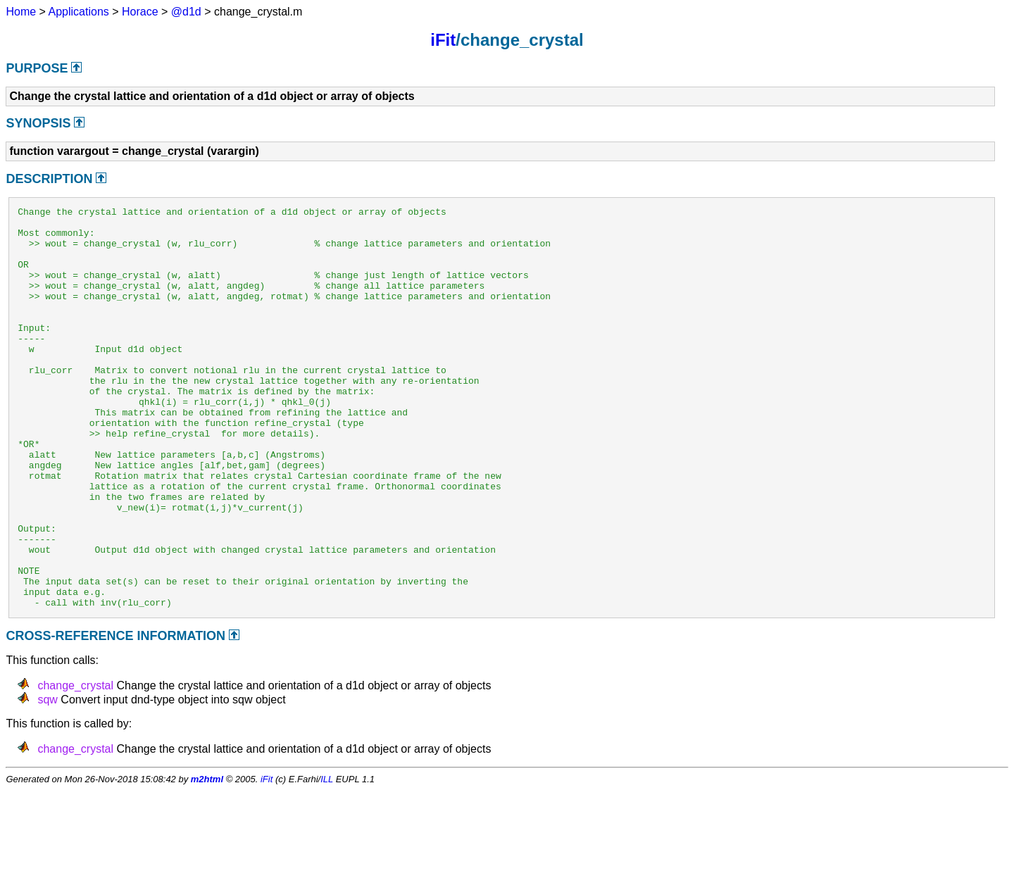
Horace (140, 12)
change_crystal (75, 766)
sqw (47, 780)
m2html (207, 859)
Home (21, 12)
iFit (443, 39)
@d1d (186, 12)
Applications (79, 12)
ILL (326, 859)
